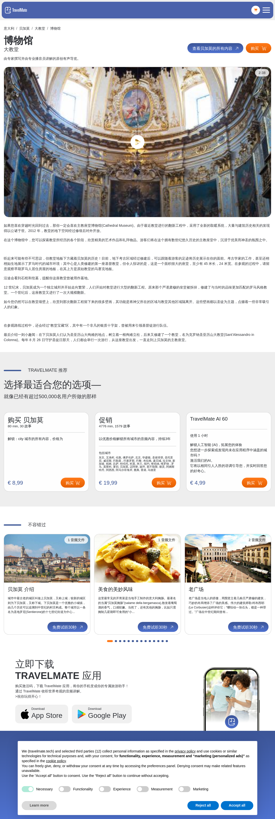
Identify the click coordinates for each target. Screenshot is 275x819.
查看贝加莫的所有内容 (215, 48)
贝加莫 (24, 28)
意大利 (9, 28)
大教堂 (40, 28)
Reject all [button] (203, 805)
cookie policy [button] (56, 761)
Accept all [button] (237, 805)
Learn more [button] (39, 805)
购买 (258, 48)
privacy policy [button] (185, 751)
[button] (110, 641)
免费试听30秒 (68, 627)
